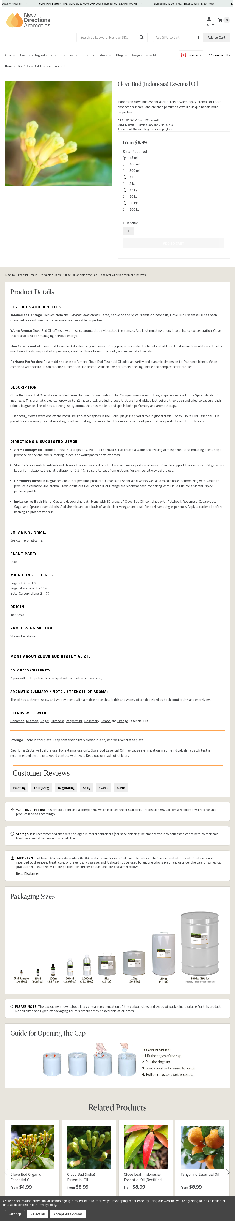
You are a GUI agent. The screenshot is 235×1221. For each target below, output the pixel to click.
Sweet (103, 787)
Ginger (44, 720)
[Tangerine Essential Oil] (202, 1147)
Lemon (106, 720)
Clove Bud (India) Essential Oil (81, 1177)
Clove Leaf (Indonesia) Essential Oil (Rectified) (143, 1177)
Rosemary (91, 720)
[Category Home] (8, 66)
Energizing (41, 787)
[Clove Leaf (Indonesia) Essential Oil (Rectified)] (146, 1147)
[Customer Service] (219, 55)
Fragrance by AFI (145, 55)
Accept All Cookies (68, 1214)
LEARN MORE (137, 3)
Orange (122, 720)
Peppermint (74, 720)
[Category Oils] (19, 66)
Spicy (86, 787)
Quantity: (130, 223)
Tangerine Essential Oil (200, 1174)
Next (227, 1172)
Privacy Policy (47, 1205)
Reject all (37, 1214)
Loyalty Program (21, 3)
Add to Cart (217, 37)
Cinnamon (17, 720)
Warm (120, 787)
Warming (19, 787)
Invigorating (66, 787)
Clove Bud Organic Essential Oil (26, 1177)
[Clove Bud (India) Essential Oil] (89, 1147)
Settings (15, 1214)
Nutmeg (32, 720)
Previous (6, 1172)
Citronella (57, 720)
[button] (142, 37)
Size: (135, 151)
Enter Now (216, 3)
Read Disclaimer (27, 873)
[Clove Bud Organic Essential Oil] (32, 1147)
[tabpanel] (32, 1169)
